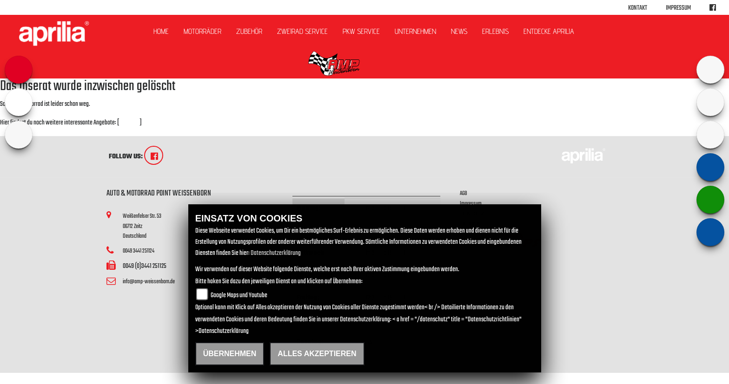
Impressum (678, 8)
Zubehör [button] (249, 31)
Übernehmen (230, 354)
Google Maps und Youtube (239, 295)
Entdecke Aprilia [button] (549, 31)
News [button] (459, 31)
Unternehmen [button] (415, 31)
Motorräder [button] (202, 31)
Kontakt (637, 8)
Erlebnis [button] (495, 31)
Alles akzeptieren (317, 354)
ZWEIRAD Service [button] (302, 31)
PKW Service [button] (361, 31)
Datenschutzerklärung (276, 253)
